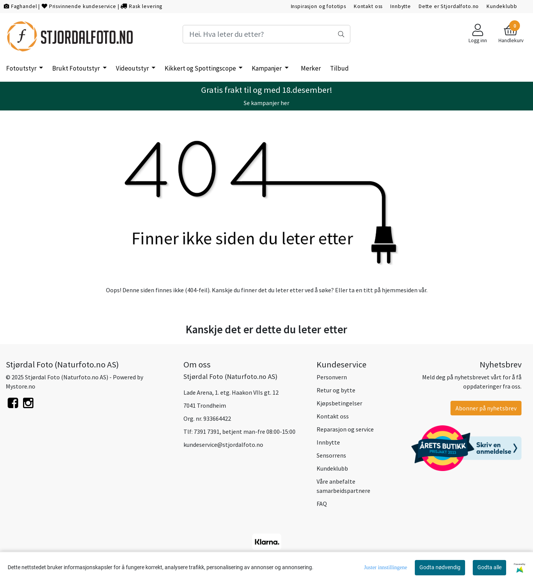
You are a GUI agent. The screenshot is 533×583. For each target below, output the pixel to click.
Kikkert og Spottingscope (201, 68)
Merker (311, 68)
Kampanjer (267, 68)
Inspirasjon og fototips (319, 6)
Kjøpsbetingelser (339, 403)
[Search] (266, 34)
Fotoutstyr (22, 68)
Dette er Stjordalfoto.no (449, 6)
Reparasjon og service (345, 429)
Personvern (332, 377)
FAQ (322, 503)
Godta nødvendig (439, 567)
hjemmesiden (399, 290)
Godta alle (489, 567)
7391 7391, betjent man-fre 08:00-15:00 (244, 431)
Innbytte (400, 6)
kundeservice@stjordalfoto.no (223, 444)
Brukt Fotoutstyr (76, 68)
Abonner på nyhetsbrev (485, 408)
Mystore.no (20, 386)
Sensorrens (331, 455)
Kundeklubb (502, 6)
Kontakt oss (368, 6)
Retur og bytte (336, 390)
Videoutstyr (133, 68)
